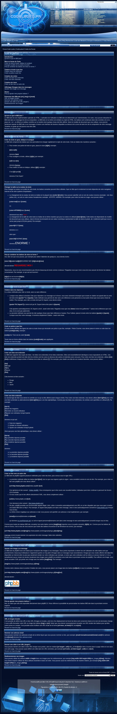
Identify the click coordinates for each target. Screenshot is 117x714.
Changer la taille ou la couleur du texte (17, 65)
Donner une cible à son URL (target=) (17, 102)
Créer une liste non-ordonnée (14, 78)
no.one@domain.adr (24, 521)
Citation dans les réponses (13, 71)
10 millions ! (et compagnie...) (65, 14)
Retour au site (112, 40)
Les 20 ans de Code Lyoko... (66, 19)
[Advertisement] (59, 703)
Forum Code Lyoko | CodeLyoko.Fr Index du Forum (19, 49)
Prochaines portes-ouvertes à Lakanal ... (95, 15)
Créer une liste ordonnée (13, 79)
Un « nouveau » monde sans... (66, 17)
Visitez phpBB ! (34, 490)
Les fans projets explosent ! (65, 21)
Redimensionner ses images (14, 103)
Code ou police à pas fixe (13, 73)
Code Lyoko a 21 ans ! (60, 13)
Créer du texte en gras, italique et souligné (18, 63)
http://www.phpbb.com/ (36, 503)
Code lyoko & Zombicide (90, 18)
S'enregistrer (25, 45)
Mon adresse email (25, 637)
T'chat (104, 40)
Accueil (3, 40)
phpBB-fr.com (84, 682)
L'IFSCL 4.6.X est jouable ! (62, 15)
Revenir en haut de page (13, 129)
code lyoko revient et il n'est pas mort (94, 19)
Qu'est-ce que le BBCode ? (13, 58)
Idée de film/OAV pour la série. (92, 21)
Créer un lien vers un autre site (15, 84)
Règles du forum (12, 40)
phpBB (37, 682)
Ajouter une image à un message (15, 89)
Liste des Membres (80, 40)
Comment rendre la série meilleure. (93, 17)
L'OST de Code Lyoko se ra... (66, 11)
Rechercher (69, 40)
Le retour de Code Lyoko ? (65, 18)
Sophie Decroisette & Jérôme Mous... (64, 23)
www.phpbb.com (102, 507)
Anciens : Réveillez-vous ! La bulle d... (94, 13)
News (59, 40)
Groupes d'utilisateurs (94, 40)
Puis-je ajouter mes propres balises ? (17, 93)
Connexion (17, 45)
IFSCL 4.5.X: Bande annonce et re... (65, 22)
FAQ (63, 40)
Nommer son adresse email (13, 100)
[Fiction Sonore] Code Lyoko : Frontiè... (94, 22)
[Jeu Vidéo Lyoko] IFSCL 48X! (92, 14)
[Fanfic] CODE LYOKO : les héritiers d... (95, 11)
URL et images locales (12, 98)
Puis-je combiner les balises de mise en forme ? (20, 66)
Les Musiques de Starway (91, 23)
